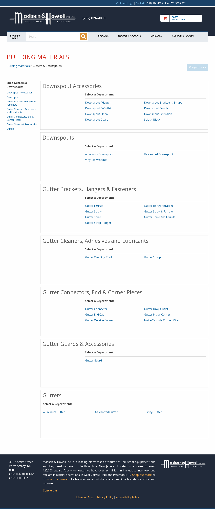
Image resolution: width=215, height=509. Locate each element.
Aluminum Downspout (99, 154)
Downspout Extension (158, 114)
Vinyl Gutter (154, 412)
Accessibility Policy (127, 497)
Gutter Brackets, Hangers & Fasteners (21, 103)
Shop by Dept (15, 37)
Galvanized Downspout (158, 154)
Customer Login (124, 3)
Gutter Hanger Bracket (158, 206)
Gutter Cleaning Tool (98, 257)
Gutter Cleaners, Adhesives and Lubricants (21, 110)
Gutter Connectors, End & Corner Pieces (20, 118)
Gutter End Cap (94, 314)
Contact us (50, 490)
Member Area (85, 497)
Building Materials (18, 66)
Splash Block (152, 119)
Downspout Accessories (19, 92)
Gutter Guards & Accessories (22, 124)
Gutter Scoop (152, 257)
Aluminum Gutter (54, 412)
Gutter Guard (93, 360)
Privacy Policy (105, 497)
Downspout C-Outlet (98, 108)
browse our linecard (56, 479)
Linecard (156, 35)
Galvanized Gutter (106, 412)
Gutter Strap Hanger (98, 223)
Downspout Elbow (96, 114)
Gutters (10, 128)
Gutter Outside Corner (99, 320)
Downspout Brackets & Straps (163, 102)
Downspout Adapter (98, 102)
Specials (103, 35)
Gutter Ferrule (94, 206)
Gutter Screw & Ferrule (158, 211)
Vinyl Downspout (96, 160)
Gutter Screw (93, 211)
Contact (140, 3)
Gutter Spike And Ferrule (159, 217)
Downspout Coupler (157, 108)
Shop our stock (142, 475)
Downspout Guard (96, 119)
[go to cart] (183, 18)
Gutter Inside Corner (157, 314)
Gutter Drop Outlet (156, 309)
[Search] (83, 36)
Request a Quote (129, 35)
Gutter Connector (96, 309)
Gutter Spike (93, 217)
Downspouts (13, 97)
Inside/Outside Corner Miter (162, 320)
